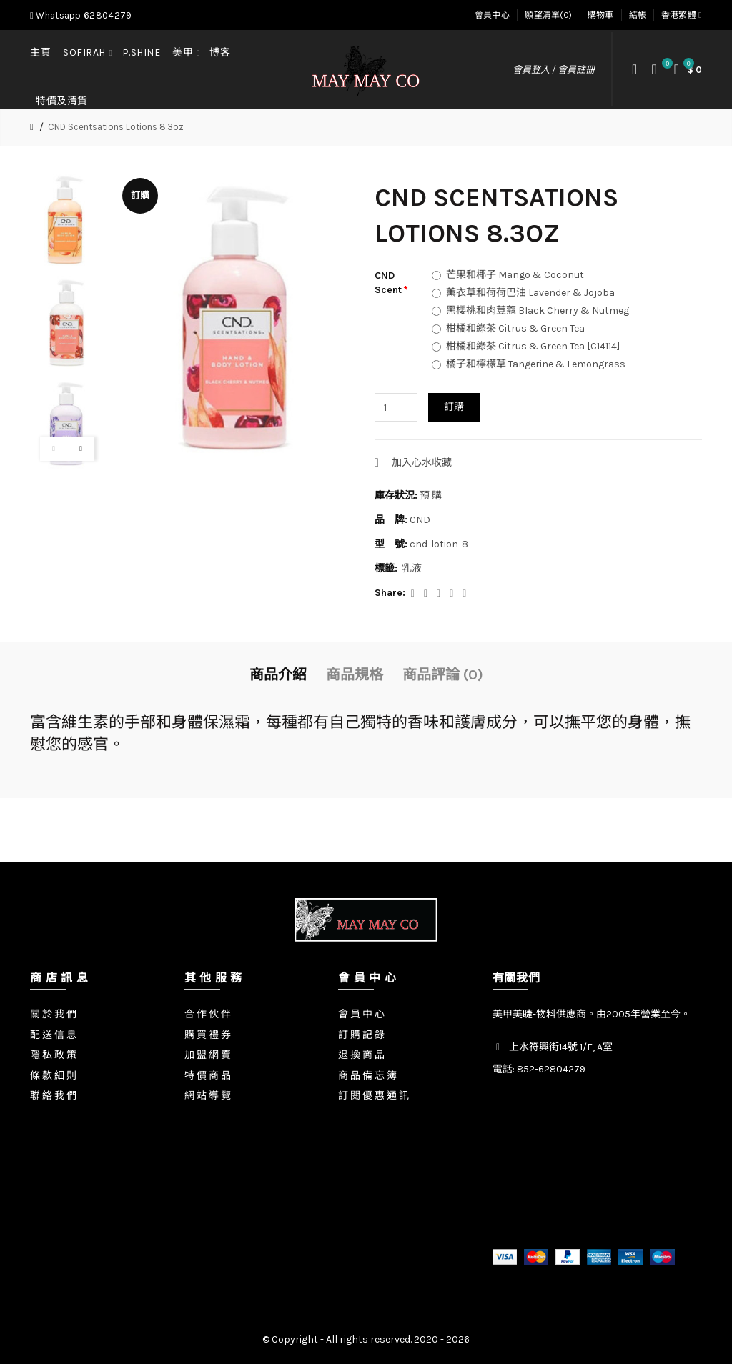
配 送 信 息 (53, 1035)
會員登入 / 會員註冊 (554, 69)
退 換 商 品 (361, 1055)
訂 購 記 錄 (361, 1035)
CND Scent (388, 282)
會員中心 (492, 15)
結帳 (638, 15)
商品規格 (354, 675)
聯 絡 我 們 (53, 1096)
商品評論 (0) (442, 675)
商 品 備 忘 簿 (367, 1076)
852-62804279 (551, 1069)
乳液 (412, 568)
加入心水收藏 (422, 463)
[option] (67, 221)
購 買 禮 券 (207, 1035)
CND (420, 520)
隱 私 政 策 (53, 1055)
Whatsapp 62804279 (81, 15)
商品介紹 (278, 675)
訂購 (454, 407)
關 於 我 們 (53, 1014)
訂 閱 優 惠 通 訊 (373, 1096)
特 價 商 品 (207, 1076)
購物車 (601, 15)
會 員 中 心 (361, 1014)
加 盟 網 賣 (207, 1055)
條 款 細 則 (53, 1076)
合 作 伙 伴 (207, 1014)
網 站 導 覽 (207, 1096)
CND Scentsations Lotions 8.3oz (116, 126)
